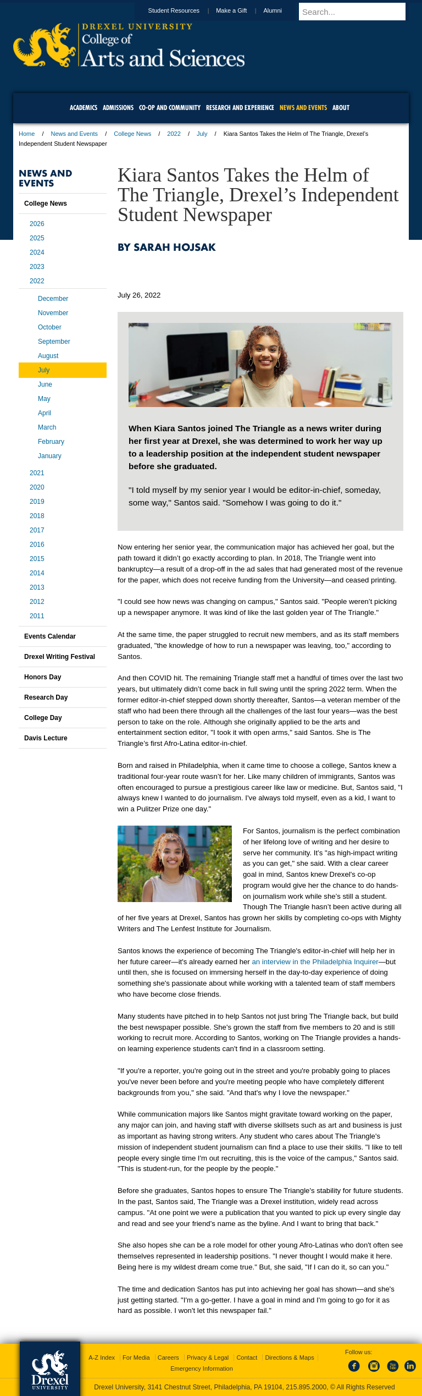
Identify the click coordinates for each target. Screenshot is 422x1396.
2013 (37, 587)
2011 (37, 616)
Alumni (283, 10)
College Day (43, 718)
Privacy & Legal (208, 1357)
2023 (37, 267)
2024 (37, 252)
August (48, 356)
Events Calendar (50, 636)
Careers (168, 1357)
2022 (173, 133)
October (50, 327)
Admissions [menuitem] (118, 107)
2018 (37, 516)
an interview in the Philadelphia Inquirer (315, 962)
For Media (136, 1357)
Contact (246, 1357)
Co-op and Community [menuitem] (170, 107)
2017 (37, 530)
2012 (37, 602)
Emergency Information (201, 1368)
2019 (37, 501)
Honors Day (42, 677)
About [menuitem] (340, 107)
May (44, 399)
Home (27, 133)
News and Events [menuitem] (303, 107)
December (53, 299)
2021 (37, 473)
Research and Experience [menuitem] (240, 107)
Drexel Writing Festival (59, 657)
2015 (37, 559)
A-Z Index (101, 1357)
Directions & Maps (289, 1357)
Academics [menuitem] (83, 107)
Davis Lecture (46, 738)
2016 (37, 544)
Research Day (46, 697)
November (53, 313)
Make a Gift (241, 10)
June (45, 384)
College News (132, 133)
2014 (37, 573)
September (54, 341)
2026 (37, 224)
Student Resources (184, 10)
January (50, 456)
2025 (37, 238)
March (47, 427)
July (202, 133)
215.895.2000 (306, 1387)
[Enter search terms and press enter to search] (358, 11)
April (44, 413)
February (51, 442)
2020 (37, 487)
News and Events (74, 133)
